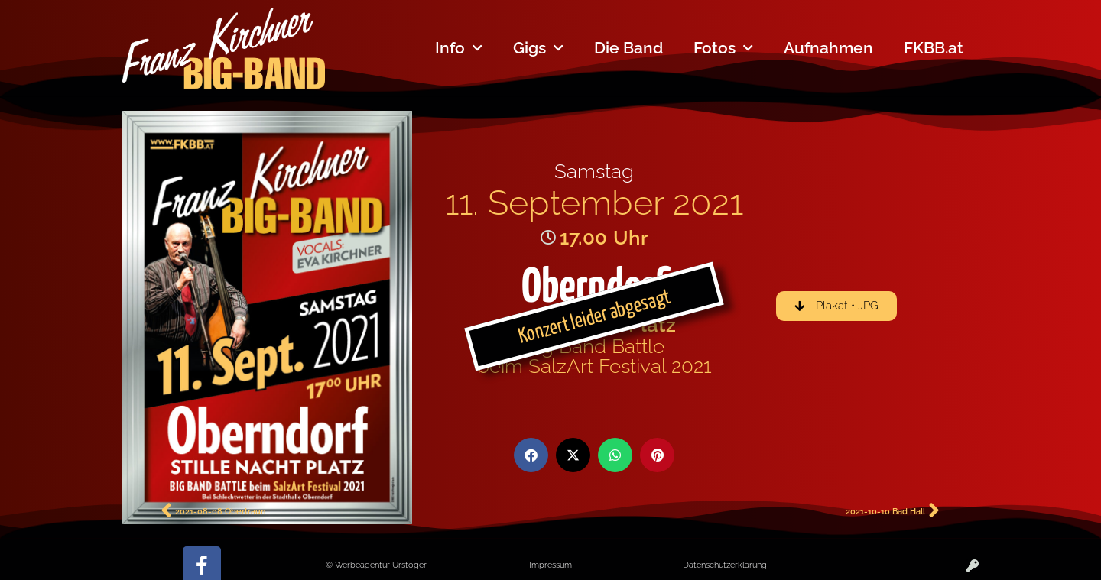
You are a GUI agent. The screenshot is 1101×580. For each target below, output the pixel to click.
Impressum (550, 564)
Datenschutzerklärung (725, 564)
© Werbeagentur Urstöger (376, 564)
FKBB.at (933, 47)
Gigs (538, 48)
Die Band (628, 47)
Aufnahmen (828, 47)
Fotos (723, 48)
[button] (531, 455)
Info (458, 48)
